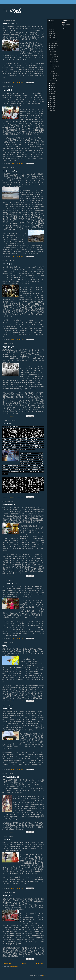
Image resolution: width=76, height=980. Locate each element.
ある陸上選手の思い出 (10, 777)
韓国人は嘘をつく (9, 504)
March (52, 89)
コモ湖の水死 (7, 839)
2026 (50, 23)
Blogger (44, 975)
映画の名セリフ (8, 347)
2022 (50, 31)
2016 (50, 100)
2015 (50, 102)
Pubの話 (11, 10)
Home (24, 963)
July (52, 49)
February (53, 91)
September (53, 45)
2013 (50, 106)
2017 (50, 98)
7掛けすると (7, 423)
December (53, 39)
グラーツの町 (7, 264)
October (53, 43)
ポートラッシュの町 (9, 171)
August (52, 47)
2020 (50, 35)
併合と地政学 (7, 90)
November (53, 41)
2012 (50, 108)
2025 (50, 25)
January (53, 93)
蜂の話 (4, 646)
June (52, 83)
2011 (50, 110)
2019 (50, 37)
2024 (50, 27)
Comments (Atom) (13, 966)
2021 (50, 33)
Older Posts (40, 963)
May (52, 85)
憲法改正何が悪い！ (9, 23)
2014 (50, 104)
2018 (50, 96)
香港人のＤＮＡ (8, 896)
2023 (50, 29)
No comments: (20, 82)
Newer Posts (6, 963)
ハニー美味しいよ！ (9, 583)
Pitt (64, 22)
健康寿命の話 (7, 708)
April (52, 87)
